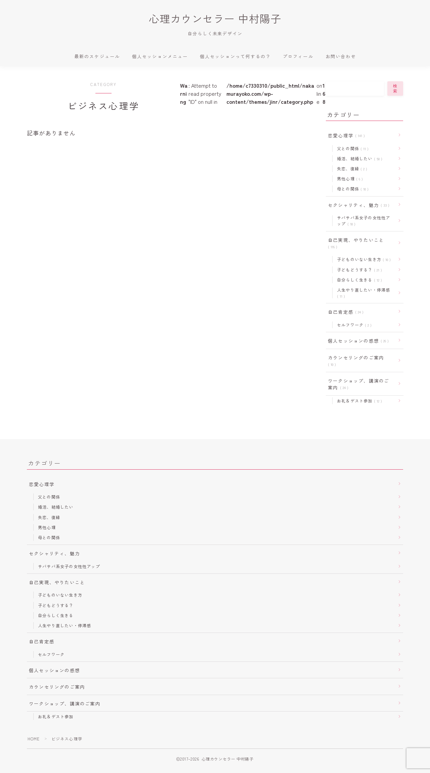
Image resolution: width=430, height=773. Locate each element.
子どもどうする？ (358, 270)
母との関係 (351, 189)
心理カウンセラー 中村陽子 (215, 19)
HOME (34, 743)
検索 (395, 88)
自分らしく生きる (358, 281)
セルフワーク (353, 326)
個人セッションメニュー (160, 56)
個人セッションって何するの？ (235, 56)
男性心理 (348, 179)
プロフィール (298, 56)
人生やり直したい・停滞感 (363, 294)
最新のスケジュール (97, 56)
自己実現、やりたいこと (356, 243)
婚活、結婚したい (358, 159)
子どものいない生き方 (362, 260)
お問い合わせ (341, 56)
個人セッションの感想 (357, 342)
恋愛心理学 (345, 135)
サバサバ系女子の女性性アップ (363, 221)
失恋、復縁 (350, 169)
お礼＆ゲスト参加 (358, 403)
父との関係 (351, 149)
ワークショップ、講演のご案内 (358, 386)
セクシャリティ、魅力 (357, 205)
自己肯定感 (344, 313)
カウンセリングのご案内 (356, 362)
